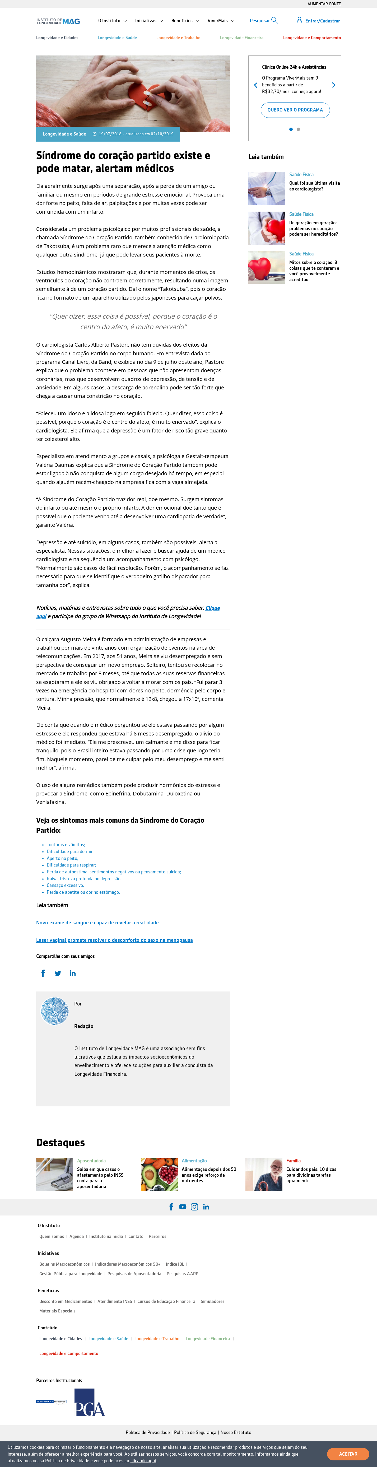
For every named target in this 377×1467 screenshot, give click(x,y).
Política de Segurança (195, 1432)
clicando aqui (143, 1460)
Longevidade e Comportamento (312, 37)
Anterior (257, 84)
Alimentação (194, 1160)
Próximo (332, 84)
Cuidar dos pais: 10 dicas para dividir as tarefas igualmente (311, 1175)
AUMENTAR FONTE (324, 4)
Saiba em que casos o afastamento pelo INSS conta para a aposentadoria (100, 1178)
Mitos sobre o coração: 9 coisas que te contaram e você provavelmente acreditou (314, 271)
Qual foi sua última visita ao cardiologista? (314, 186)
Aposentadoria (91, 1160)
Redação (84, 1026)
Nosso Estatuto (236, 1432)
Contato (135, 1236)
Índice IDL (175, 1264)
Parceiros (157, 1236)
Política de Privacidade (148, 1432)
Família (293, 1160)
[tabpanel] (295, 90)
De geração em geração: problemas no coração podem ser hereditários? (313, 228)
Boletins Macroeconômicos (64, 1264)
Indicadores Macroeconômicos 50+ (128, 1264)
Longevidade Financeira (241, 37)
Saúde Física (301, 174)
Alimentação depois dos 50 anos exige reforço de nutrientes (209, 1175)
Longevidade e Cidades (57, 37)
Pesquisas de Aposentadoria (134, 1273)
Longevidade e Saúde (117, 37)
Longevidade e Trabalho (178, 37)
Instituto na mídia (106, 1236)
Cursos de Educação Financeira (166, 1301)
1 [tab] (291, 129)
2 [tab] (298, 129)
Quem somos (51, 1236)
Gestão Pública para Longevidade (70, 1273)
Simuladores (213, 1301)
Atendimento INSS (114, 1301)
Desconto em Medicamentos (65, 1301)
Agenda (76, 1236)
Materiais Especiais (57, 1311)
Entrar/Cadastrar (322, 21)
